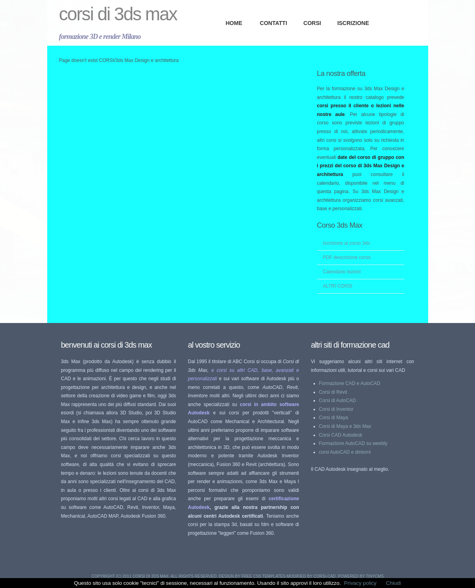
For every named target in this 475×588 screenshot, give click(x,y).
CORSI (312, 23)
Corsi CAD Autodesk (340, 435)
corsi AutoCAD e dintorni (345, 452)
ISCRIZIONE (353, 23)
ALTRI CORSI (337, 286)
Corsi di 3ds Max (118, 14)
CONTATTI (273, 23)
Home (234, 23)
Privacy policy (360, 583)
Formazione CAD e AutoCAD (350, 383)
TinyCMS (375, 576)
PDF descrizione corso (347, 257)
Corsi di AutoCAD (337, 400)
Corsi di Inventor (336, 409)
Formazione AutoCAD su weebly (353, 443)
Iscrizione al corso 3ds (346, 243)
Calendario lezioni (342, 272)
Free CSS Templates (263, 576)
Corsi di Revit (333, 392)
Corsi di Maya (333, 417)
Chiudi (393, 583)
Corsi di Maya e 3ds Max (345, 426)
